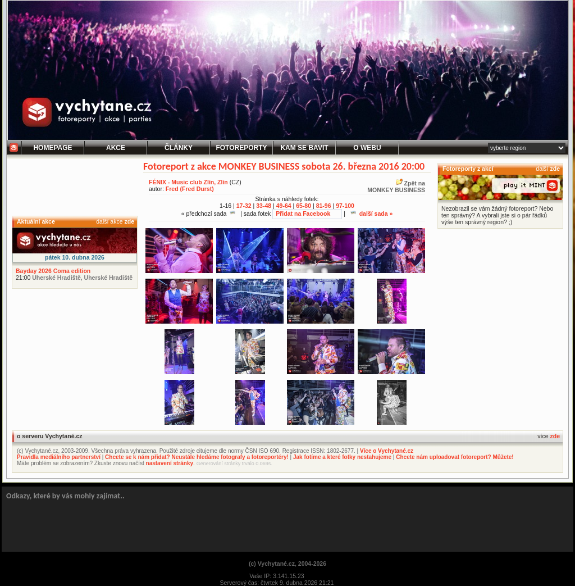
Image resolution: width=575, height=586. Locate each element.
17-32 (244, 205)
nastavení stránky (170, 463)
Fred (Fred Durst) (190, 188)
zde (129, 221)
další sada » (371, 213)
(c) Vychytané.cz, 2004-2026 (287, 563)
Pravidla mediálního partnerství (59, 457)
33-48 (263, 205)
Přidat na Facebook (303, 213)
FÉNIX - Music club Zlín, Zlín (188, 182)
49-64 (283, 205)
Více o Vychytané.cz (386, 451)
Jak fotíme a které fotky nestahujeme (342, 457)
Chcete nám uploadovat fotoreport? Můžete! (454, 457)
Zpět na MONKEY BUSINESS (396, 186)
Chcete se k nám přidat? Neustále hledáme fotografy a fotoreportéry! (197, 457)
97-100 (345, 205)
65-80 (303, 205)
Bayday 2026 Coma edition (53, 270)
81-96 (323, 205)
